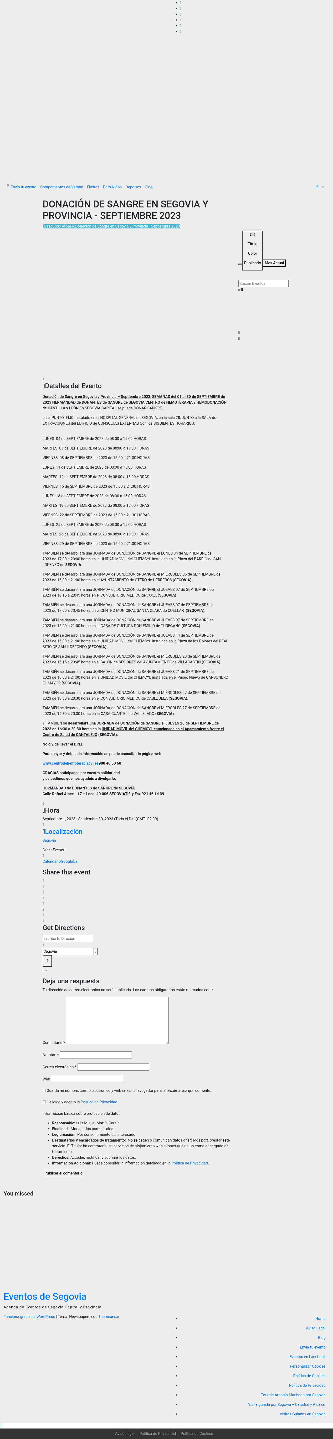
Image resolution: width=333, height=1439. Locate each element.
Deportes (133, 187)
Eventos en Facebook (308, 1356)
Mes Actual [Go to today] (274, 263)
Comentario (54, 1042)
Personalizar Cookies (308, 1366)
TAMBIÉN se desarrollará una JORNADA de (80, 553)
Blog (322, 1337)
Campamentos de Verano (61, 187)
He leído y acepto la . (80, 1102)
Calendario (52, 861)
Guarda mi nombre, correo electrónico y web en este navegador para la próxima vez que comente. (128, 1090)
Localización (63, 832)
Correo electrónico (60, 1067)
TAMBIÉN (51, 605)
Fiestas (93, 187)
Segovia (49, 840)
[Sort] (252, 250)
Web (46, 1079)
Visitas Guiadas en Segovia (303, 1414)
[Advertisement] (167, 144)
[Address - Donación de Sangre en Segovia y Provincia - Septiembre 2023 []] (68, 938)
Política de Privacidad (99, 1102)
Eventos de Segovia (45, 1296)
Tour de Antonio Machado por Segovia (293, 1395)
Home (320, 1318)
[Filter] (240, 264)
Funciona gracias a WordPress (30, 1316)
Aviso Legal (316, 1328)
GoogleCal (69, 861)
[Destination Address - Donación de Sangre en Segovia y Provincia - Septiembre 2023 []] (68, 951)
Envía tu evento (23, 187)
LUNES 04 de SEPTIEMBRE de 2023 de (76, 438)
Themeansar (108, 1316)
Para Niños (112, 187)
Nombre (51, 1055)
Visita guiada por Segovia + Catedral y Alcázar (287, 1404)
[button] (317, 187)
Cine (149, 187)
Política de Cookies (309, 1376)
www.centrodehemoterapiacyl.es (71, 763)
